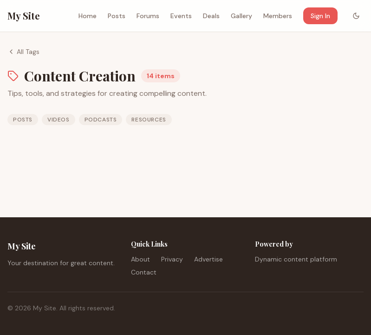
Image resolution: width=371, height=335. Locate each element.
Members (277, 16)
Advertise (208, 259)
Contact (143, 272)
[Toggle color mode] (356, 15)
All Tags (23, 51)
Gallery (241, 16)
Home (87, 16)
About (140, 259)
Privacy (172, 259)
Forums (148, 16)
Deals (211, 16)
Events (181, 16)
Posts (116, 16)
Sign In (320, 16)
